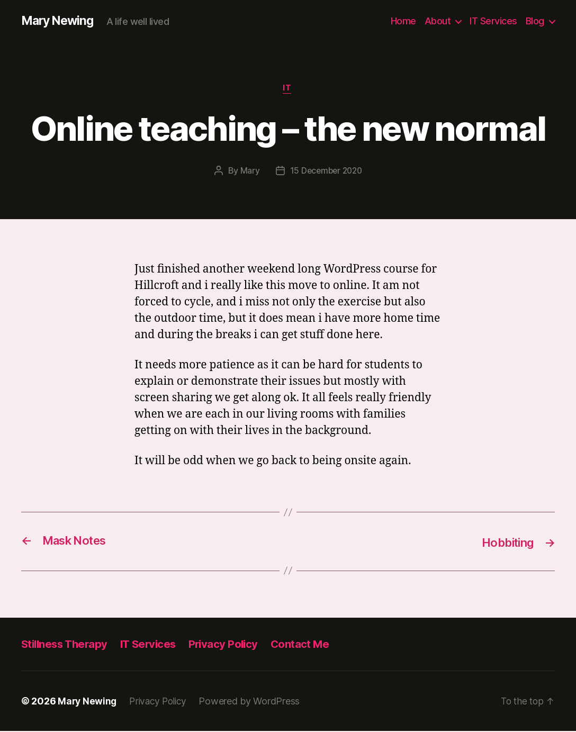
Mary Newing (59, 21)
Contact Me (309, 645)
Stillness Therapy (66, 645)
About (438, 20)
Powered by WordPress (254, 702)
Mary (248, 172)
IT (288, 89)
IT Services (493, 20)
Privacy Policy (231, 645)
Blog (535, 20)
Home (403, 20)
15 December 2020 (326, 172)
